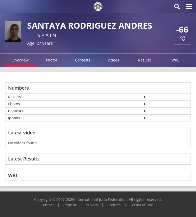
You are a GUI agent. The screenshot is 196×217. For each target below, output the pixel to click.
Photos (52, 60)
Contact (47, 204)
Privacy (92, 204)
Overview (21, 60)
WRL (175, 60)
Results (144, 60)
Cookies (114, 204)
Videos (113, 60)
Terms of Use (141, 204)
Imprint (69, 204)
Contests (82, 60)
